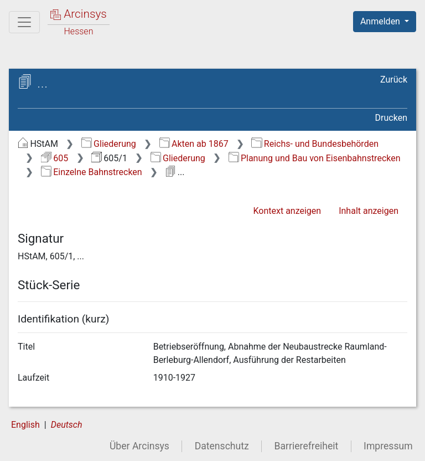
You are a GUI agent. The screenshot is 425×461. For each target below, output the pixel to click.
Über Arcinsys (139, 446)
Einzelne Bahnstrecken (91, 172)
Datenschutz (222, 446)
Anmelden (381, 21)
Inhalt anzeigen (368, 211)
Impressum (388, 446)
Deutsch (66, 424)
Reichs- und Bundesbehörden (315, 144)
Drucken (391, 117)
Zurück (393, 79)
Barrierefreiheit (306, 446)
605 (54, 158)
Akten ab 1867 (194, 144)
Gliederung (108, 144)
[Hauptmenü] (24, 22)
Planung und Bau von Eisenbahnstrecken (315, 158)
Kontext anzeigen (287, 211)
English (25, 424)
